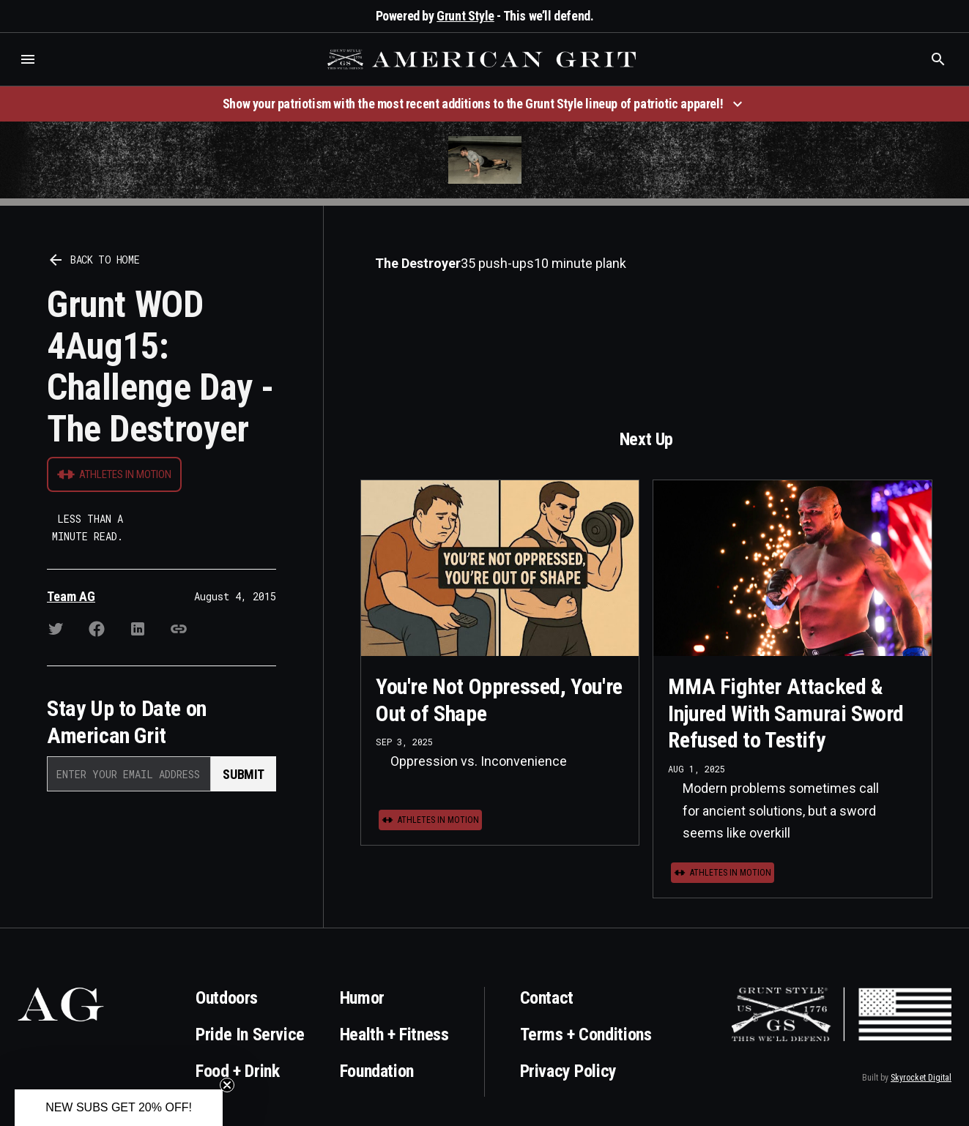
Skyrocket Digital (921, 1078)
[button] (28, 59)
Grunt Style (465, 15)
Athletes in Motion (125, 474)
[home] (483, 59)
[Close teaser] (227, 1085)
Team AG (71, 596)
